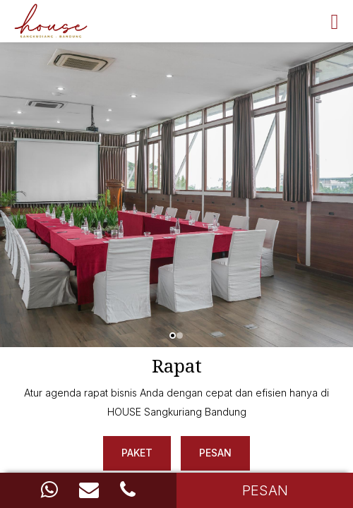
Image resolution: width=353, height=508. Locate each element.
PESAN (265, 490)
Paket (136, 453)
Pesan (215, 453)
